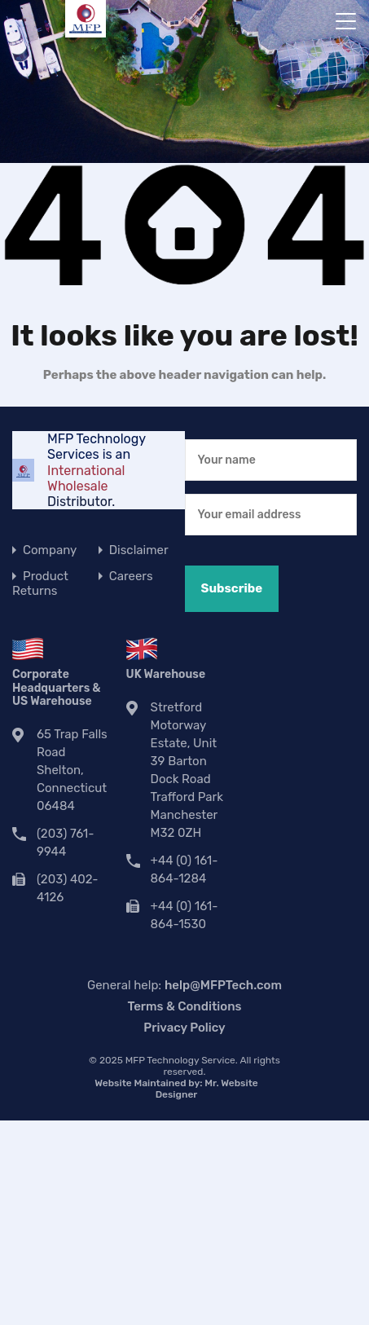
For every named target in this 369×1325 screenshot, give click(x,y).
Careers (131, 576)
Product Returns (40, 583)
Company (50, 550)
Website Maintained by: (175, 1088)
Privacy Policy (184, 1027)
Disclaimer (139, 550)
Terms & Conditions (184, 1006)
